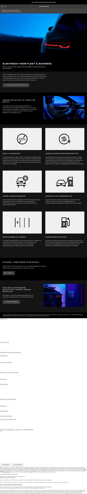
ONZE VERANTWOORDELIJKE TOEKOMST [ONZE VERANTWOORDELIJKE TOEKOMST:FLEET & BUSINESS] (13, 367)
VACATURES (3, 435)
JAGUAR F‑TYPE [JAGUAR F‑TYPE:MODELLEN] (5, 325)
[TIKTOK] (3, 423)
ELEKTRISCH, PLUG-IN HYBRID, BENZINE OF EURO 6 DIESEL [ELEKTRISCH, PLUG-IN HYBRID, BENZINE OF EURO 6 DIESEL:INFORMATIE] (18, 361)
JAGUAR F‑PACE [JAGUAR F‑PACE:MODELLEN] (5, 322)
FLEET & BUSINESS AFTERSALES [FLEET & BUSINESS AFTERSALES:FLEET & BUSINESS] (10, 369)
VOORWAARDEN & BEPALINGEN (10, 437)
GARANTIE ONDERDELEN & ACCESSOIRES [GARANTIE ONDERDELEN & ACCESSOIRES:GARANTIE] (13, 409)
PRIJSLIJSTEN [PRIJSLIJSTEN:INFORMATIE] (4, 357)
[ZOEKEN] (1, 432)
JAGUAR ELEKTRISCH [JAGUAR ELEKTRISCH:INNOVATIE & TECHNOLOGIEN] (6, 376)
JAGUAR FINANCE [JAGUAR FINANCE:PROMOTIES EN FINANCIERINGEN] (5, 354)
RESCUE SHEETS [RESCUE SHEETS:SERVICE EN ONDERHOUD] (5, 404)
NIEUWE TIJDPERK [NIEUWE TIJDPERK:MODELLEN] (5, 341)
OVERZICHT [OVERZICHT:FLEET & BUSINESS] (3, 364)
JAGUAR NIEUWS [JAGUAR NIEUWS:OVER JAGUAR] (5, 346)
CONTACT (3, 445)
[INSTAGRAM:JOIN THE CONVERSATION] (4, 421)
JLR (1, 381)
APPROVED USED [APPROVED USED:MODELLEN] (5, 337)
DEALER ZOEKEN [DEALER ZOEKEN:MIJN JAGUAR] (5, 392)
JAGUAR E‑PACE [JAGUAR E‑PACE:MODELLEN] (5, 320)
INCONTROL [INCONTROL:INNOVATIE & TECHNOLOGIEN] (3, 374)
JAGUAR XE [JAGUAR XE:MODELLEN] (3, 327)
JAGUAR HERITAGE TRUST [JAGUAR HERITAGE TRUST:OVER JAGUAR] (8, 351)
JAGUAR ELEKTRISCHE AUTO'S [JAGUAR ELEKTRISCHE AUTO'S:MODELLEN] (9, 335)
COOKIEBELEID (4, 440)
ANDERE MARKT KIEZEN (7, 433)
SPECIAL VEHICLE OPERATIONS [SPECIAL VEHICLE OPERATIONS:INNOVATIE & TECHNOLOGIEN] (10, 377)
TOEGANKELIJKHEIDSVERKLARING (10, 447)
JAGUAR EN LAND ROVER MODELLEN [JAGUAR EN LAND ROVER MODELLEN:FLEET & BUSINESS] (11, 366)
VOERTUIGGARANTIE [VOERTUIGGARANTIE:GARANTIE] (6, 408)
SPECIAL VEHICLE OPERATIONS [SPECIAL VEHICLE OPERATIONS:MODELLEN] (10, 330)
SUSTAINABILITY (5, 382)
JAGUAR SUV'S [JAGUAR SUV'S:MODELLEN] (4, 334)
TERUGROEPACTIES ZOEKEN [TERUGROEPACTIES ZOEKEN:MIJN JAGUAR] (9, 397)
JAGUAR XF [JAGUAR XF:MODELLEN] (3, 329)
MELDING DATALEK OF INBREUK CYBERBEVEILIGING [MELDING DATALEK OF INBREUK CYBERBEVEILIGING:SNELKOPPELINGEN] (16, 418)
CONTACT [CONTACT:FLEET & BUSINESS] (3, 371)
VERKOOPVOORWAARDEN (8, 442)
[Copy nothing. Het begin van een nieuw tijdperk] (44, 2)
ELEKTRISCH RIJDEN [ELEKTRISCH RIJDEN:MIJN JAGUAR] (6, 391)
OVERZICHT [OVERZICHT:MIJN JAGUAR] (3, 387)
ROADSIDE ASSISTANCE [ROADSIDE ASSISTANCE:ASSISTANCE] (7, 413)
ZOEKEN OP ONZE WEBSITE (24, 429)
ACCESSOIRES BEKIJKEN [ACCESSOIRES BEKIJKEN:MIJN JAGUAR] (8, 394)
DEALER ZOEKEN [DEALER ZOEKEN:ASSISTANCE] (5, 414)
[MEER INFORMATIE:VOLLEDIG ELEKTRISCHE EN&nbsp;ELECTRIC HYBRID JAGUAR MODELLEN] (11, 302)
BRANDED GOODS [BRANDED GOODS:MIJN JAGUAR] (5, 396)
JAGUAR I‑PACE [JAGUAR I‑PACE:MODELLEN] (5, 324)
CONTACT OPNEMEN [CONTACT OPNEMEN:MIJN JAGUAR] (6, 386)
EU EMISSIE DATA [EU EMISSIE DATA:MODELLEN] (5, 339)
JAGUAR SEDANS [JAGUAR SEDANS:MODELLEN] (5, 332)
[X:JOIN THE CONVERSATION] (1, 428)
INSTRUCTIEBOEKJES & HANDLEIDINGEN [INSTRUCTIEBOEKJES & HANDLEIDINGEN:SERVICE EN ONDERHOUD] (12, 403)
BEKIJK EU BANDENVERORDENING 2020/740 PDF (11, 484)
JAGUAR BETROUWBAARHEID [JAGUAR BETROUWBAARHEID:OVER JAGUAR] (9, 349)
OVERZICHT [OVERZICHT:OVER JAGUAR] (3, 344)
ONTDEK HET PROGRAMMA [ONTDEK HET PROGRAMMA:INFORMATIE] (8, 359)
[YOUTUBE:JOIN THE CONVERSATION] (3, 424)
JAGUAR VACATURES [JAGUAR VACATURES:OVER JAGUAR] (6, 347)
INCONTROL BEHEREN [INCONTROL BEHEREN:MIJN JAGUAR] (7, 389)
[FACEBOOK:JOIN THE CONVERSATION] (4, 426)
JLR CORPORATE (5, 443)
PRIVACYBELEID (5, 438)
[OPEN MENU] (4, 6)
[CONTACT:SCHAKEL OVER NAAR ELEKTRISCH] (9, 273)
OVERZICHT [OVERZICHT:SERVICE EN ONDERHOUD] (3, 401)
